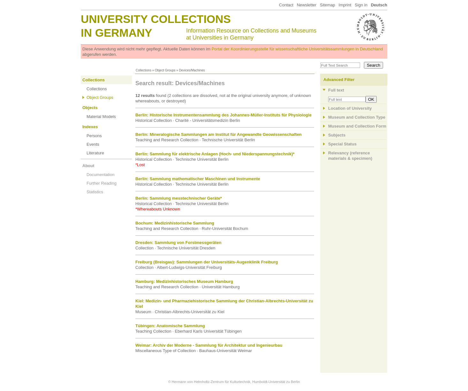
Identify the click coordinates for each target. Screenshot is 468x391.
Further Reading (102, 183)
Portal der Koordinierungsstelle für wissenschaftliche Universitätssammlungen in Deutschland (297, 49)
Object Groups (165, 70)
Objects (90, 107)
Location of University (350, 108)
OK (371, 99)
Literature (95, 153)
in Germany (116, 32)
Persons (94, 135)
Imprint (345, 5)
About (88, 165)
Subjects (336, 135)
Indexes (90, 126)
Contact (286, 5)
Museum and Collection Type (356, 117)
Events (93, 144)
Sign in (361, 5)
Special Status (342, 144)
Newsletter (306, 5)
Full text (336, 90)
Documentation (100, 174)
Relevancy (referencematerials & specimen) (350, 156)
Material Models (101, 116)
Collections (143, 70)
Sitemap (327, 5)
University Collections (156, 19)
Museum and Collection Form (357, 126)
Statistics (95, 191)
